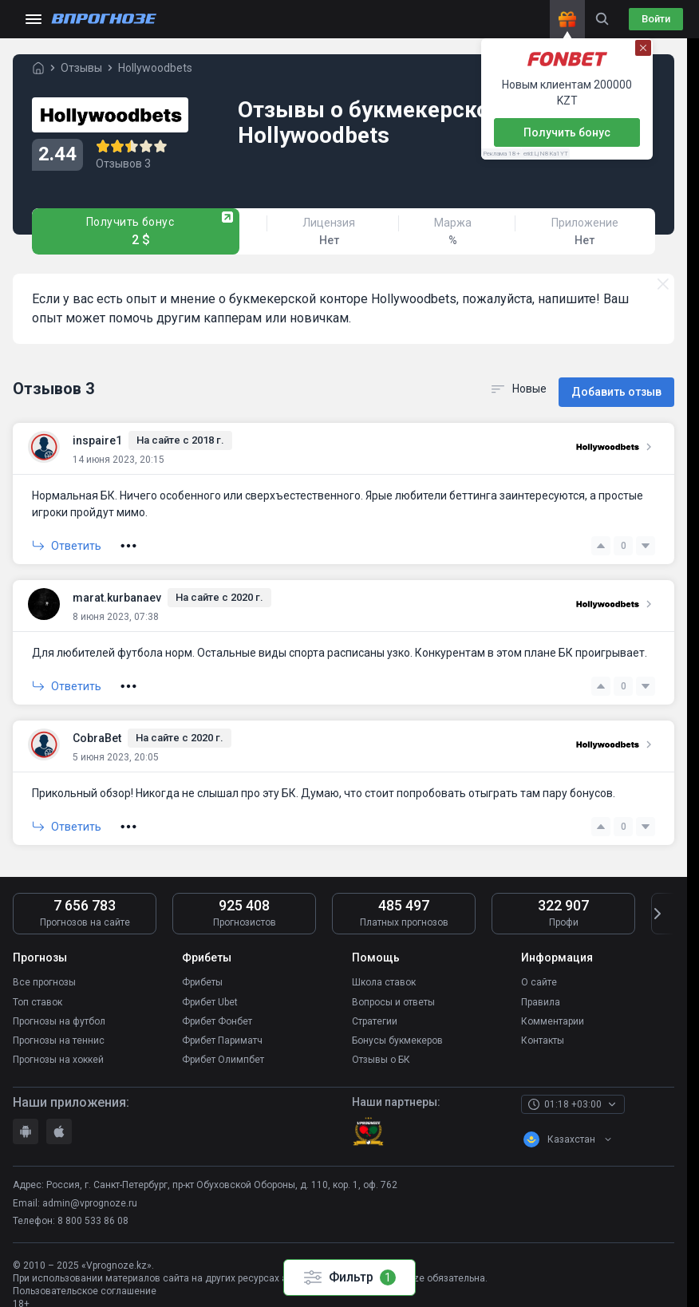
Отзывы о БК (381, 1041)
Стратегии (374, 1006)
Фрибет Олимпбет (223, 1041)
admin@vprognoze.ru (89, 1184)
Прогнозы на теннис (59, 1023)
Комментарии (552, 1006)
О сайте (539, 971)
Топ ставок (37, 988)
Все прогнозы (44, 971)
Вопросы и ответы (393, 988)
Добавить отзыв (616, 383)
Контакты (542, 1023)
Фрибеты (202, 971)
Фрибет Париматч (222, 1023)
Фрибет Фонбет (217, 1006)
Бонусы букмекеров (397, 1023)
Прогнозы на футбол (59, 1006)
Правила (540, 988)
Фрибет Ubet (210, 988)
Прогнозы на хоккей (58, 1041)
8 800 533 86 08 (92, 1201)
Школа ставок (384, 971)
